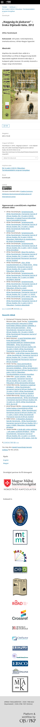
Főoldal (4, 7)
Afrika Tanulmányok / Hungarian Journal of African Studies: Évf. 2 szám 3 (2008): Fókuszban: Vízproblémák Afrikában (21, 424)
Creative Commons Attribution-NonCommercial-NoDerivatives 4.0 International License (17, 194)
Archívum (12, 7)
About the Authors (28, 252)
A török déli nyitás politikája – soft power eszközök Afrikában (21, 430)
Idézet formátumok (10, 158)
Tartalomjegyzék (27, 212)
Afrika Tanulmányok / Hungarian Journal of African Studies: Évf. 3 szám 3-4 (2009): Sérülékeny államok (21, 277)
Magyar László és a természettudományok (20, 396)
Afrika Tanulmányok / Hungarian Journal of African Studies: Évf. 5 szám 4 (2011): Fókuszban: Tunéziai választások (21, 303)
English (6, 460)
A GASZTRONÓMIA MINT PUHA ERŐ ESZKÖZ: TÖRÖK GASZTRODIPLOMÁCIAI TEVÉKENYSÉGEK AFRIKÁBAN (21, 341)
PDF (6, 126)
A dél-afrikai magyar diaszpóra (27, 353)
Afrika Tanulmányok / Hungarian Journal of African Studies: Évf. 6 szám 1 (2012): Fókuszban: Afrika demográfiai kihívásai (20, 379)
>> (21, 309)
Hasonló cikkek (8, 315)
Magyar (6, 463)
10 (18, 309)
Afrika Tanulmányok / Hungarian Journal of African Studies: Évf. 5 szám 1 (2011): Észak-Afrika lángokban (22, 248)
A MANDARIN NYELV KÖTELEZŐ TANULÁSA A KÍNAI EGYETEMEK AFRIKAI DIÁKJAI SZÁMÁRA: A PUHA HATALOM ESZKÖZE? (22, 324)
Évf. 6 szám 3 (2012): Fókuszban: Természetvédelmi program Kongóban (18, 10)
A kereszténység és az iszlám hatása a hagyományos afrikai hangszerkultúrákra (21, 408)
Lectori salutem (20, 376)
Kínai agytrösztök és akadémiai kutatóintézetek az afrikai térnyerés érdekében (19, 366)
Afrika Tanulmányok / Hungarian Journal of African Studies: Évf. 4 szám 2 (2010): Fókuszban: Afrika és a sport (21, 286)
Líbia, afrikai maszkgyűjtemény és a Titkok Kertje (19, 264)
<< (3, 309)
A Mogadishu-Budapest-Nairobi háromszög (19, 420)
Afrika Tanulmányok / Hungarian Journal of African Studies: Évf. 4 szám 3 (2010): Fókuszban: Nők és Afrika (21, 268)
